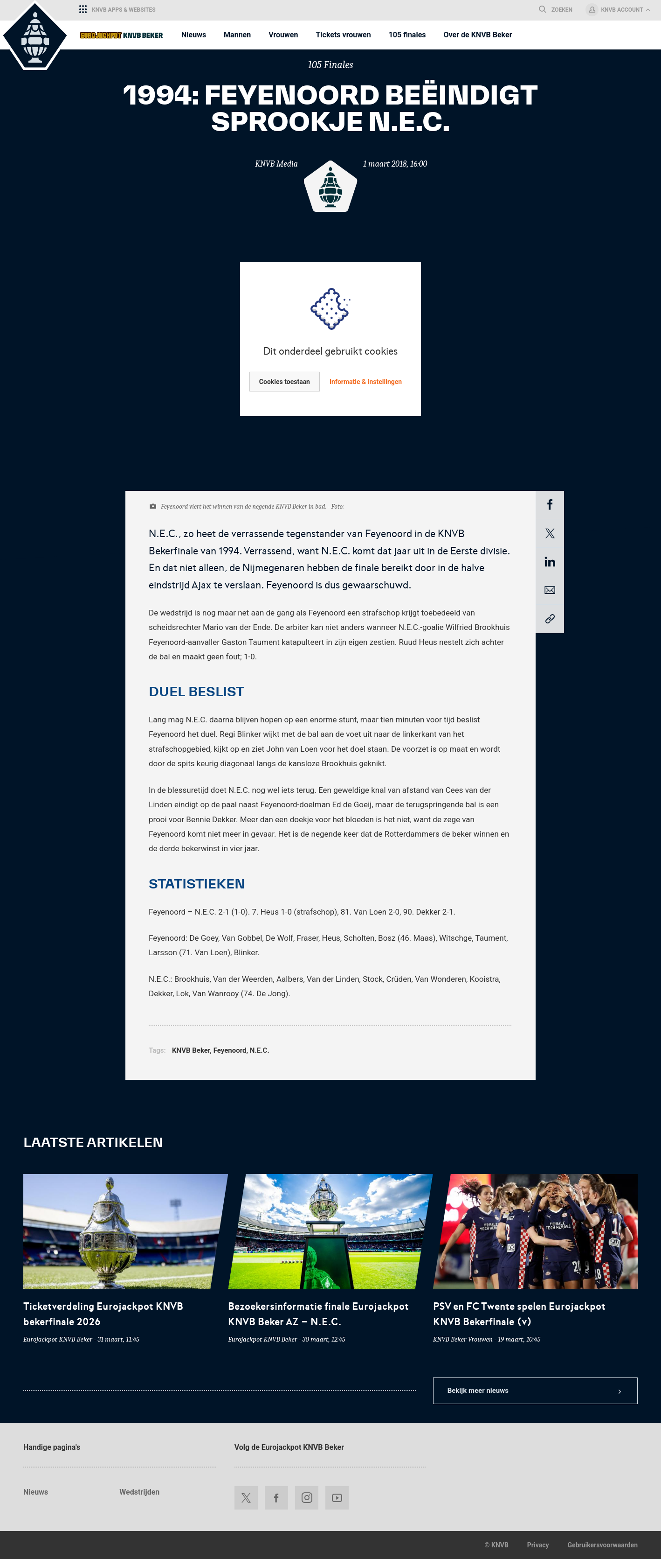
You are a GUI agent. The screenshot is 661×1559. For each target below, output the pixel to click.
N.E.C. (259, 1050)
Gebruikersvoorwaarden (603, 1545)
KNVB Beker (191, 1050)
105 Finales (330, 65)
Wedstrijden (139, 1492)
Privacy (538, 1545)
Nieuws (35, 1492)
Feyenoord (230, 1050)
